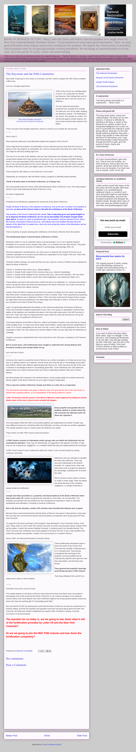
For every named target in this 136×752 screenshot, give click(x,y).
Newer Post (11, 735)
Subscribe (113, 234)
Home (47, 735)
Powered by (113, 242)
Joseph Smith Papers (105, 82)
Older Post (82, 735)
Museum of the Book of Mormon (110, 78)
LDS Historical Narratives (107, 86)
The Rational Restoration (106, 73)
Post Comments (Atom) (52, 744)
